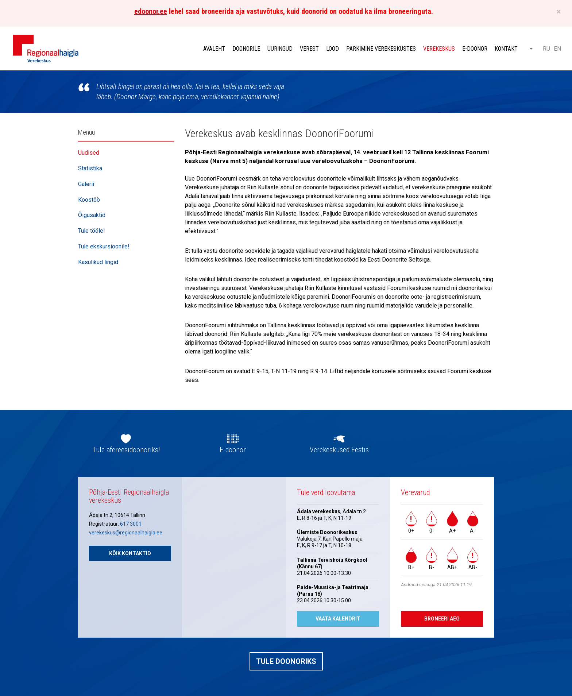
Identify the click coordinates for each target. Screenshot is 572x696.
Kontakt (506, 48)
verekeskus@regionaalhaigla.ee (125, 532)
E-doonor (474, 48)
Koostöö (89, 199)
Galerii (86, 184)
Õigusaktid (91, 215)
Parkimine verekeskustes (381, 48)
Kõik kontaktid (130, 553)
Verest (309, 48)
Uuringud (280, 48)
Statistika (90, 168)
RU (546, 48)
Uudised (88, 152)
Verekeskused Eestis (339, 449)
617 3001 (131, 524)
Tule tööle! (91, 230)
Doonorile (246, 48)
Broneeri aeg (442, 619)
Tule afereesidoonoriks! (126, 449)
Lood (332, 48)
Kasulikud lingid (98, 262)
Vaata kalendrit (338, 619)
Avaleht (214, 48)
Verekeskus (439, 48)
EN (557, 48)
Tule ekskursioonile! (104, 246)
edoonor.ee (150, 11)
